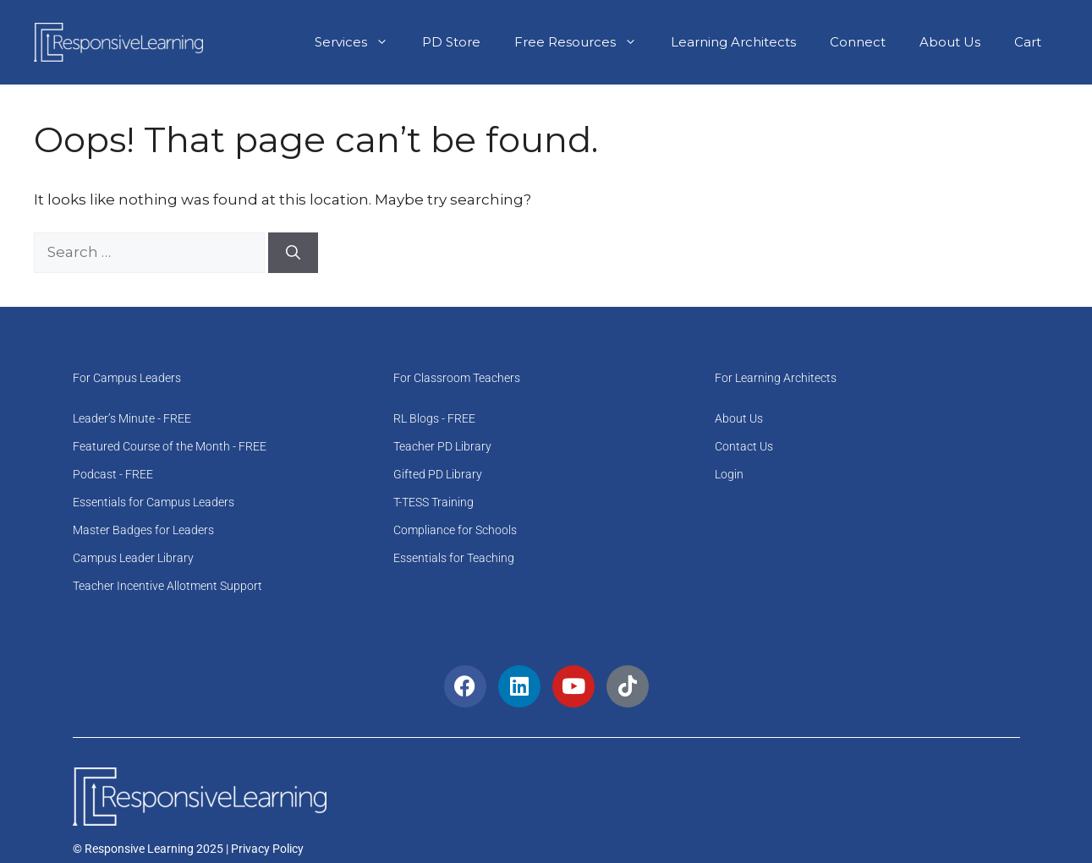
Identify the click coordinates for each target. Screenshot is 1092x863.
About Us (949, 42)
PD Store (451, 42)
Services (360, 42)
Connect (858, 42)
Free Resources (584, 42)
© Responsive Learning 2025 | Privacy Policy (188, 848)
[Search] (293, 252)
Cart (1027, 42)
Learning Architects (733, 42)
